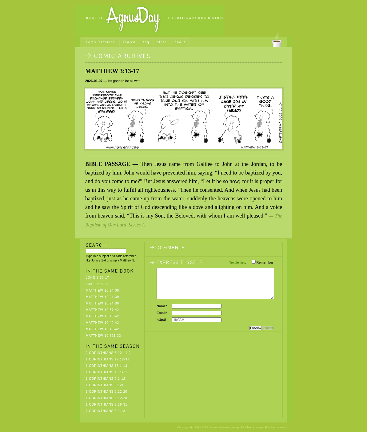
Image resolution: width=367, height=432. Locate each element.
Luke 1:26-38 (97, 284)
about (179, 42)
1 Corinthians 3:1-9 (104, 385)
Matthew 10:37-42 (102, 310)
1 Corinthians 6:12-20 (106, 391)
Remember (265, 262)
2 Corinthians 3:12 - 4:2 (108, 353)
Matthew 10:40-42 (102, 316)
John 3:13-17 (97, 277)
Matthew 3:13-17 (112, 71)
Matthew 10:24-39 (102, 290)
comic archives (100, 42)
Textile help (237, 262)
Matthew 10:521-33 (103, 335)
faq (146, 42)
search (129, 42)
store (162, 42)
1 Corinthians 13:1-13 (106, 365)
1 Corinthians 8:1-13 (105, 411)
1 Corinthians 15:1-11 (106, 372)
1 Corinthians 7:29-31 (106, 404)
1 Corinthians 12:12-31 (108, 359)
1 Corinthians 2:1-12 (105, 378)
